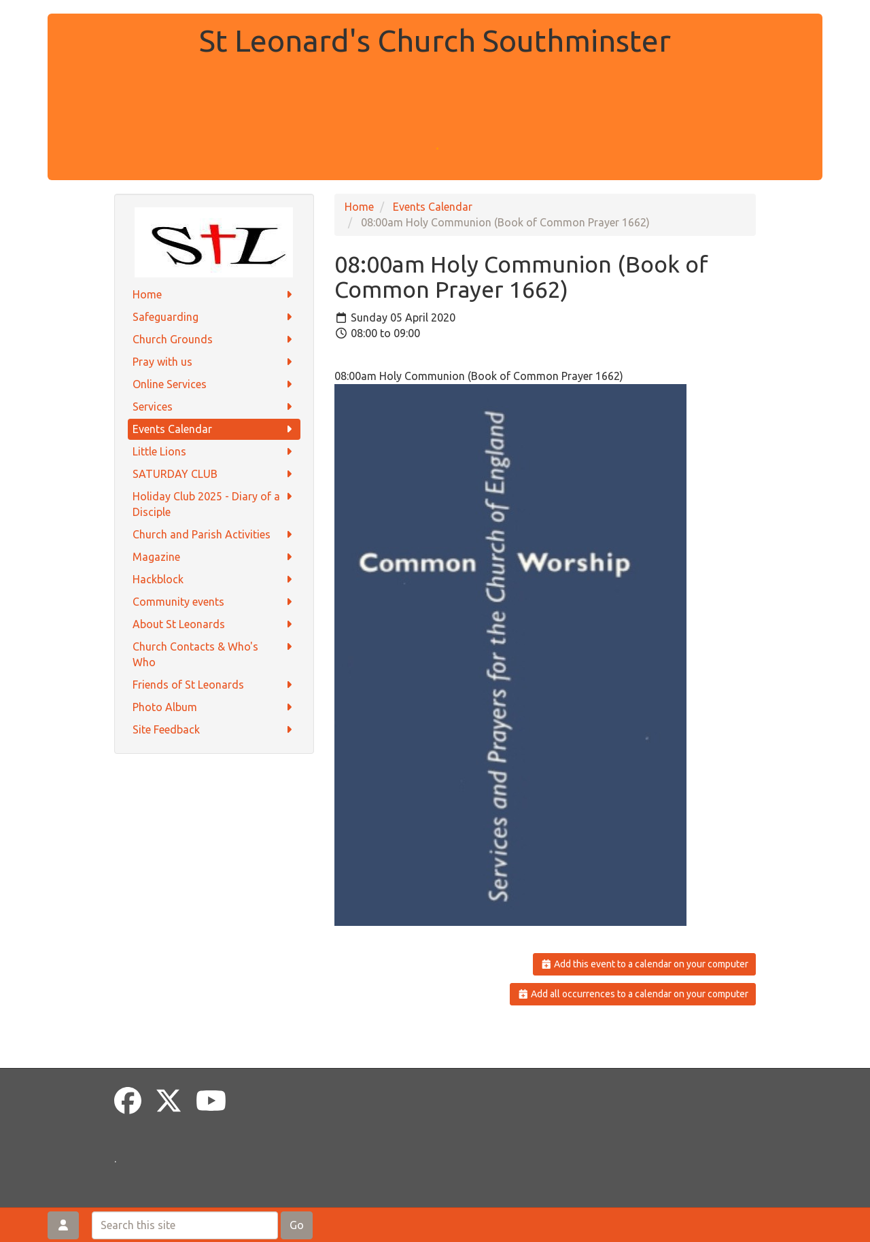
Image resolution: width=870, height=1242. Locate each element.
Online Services (214, 384)
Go (297, 1225)
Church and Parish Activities (214, 534)
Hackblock (214, 579)
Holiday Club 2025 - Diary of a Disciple (214, 503)
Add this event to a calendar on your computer (644, 964)
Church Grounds (214, 339)
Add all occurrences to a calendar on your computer (633, 993)
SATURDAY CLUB (214, 474)
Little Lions (214, 452)
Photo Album (214, 707)
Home (214, 295)
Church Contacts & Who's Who (214, 653)
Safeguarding (214, 317)
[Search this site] (185, 1225)
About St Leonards (214, 624)
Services (214, 407)
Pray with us (214, 362)
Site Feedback (214, 730)
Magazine (214, 557)
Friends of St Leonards (214, 685)
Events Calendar (214, 429)
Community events (214, 602)
